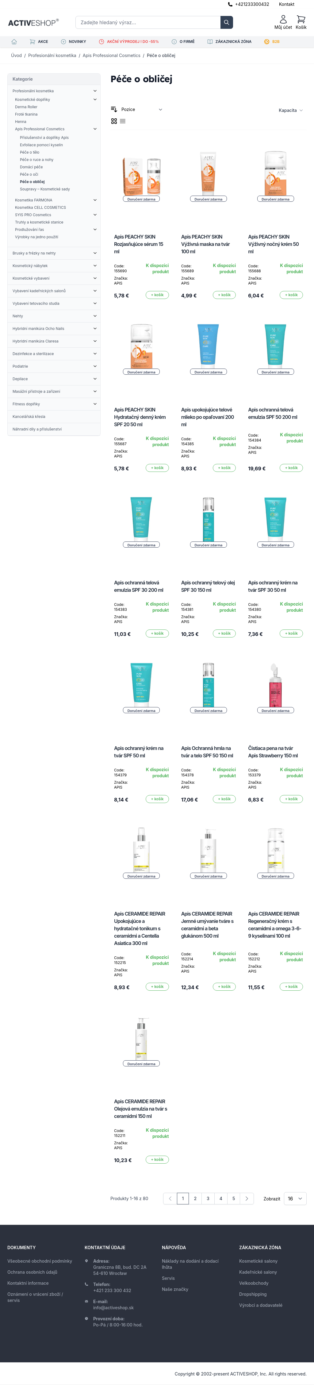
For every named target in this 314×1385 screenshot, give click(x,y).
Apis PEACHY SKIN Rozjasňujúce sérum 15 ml (138, 244)
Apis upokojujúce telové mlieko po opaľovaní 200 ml (207, 417)
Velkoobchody (254, 1283)
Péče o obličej (161, 55)
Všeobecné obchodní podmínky (39, 1261)
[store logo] (33, 22)
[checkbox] (114, 121)
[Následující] (247, 1198)
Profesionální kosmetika (52, 55)
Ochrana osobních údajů (32, 1272)
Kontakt (286, 4)
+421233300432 (252, 4)
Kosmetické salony (258, 1261)
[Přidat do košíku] (157, 295)
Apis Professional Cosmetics (111, 55)
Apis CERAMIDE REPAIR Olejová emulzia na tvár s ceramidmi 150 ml (140, 1108)
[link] (170, 1198)
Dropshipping (253, 1294)
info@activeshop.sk (113, 1307)
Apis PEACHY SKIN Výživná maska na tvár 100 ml (205, 244)
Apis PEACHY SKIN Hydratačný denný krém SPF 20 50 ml (140, 417)
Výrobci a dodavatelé (260, 1305)
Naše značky (175, 1289)
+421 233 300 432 (112, 1290)
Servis (168, 1278)
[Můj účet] (283, 22)
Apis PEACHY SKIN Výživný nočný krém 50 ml (273, 244)
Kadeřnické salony (258, 1272)
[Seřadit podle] (142, 109)
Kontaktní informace (28, 1283)
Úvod (16, 55)
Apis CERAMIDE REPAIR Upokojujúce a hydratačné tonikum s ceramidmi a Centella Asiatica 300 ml (139, 928)
